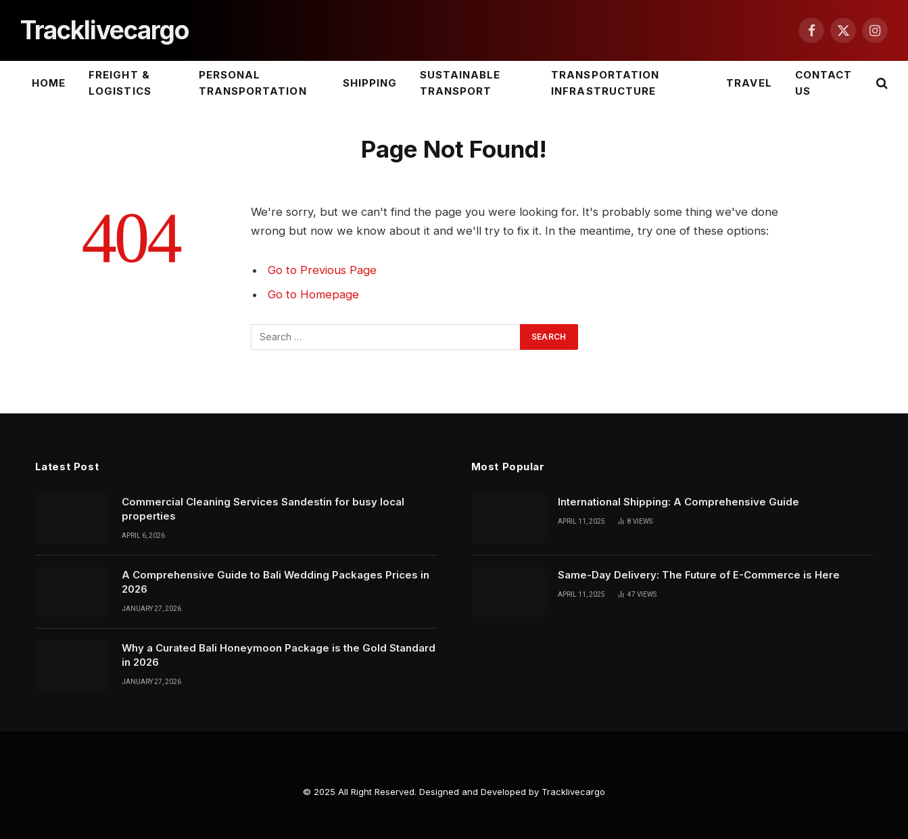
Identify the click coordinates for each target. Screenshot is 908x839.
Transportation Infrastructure (605, 82)
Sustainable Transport (460, 82)
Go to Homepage (313, 294)
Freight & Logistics (120, 82)
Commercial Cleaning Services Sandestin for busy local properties (263, 508)
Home (49, 82)
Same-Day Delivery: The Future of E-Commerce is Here (699, 574)
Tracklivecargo (573, 791)
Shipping (370, 82)
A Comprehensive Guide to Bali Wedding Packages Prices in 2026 (275, 581)
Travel (748, 82)
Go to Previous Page (322, 270)
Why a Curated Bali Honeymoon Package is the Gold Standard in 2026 (278, 654)
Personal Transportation (253, 82)
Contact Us (823, 82)
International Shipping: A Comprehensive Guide (678, 501)
